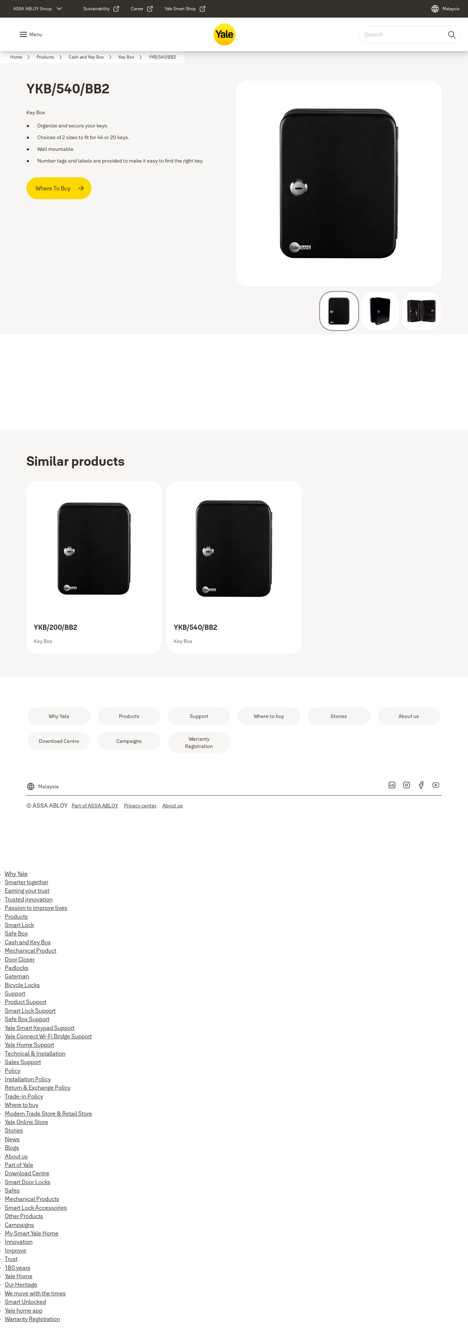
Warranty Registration (32, 1319)
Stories (14, 1130)
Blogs (12, 1147)
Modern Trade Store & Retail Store (48, 1113)
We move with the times (35, 1293)
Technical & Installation (35, 1053)
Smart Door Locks (27, 1182)
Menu (35, 34)
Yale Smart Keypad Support (40, 1027)
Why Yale (16, 873)
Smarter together (26, 882)
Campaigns (19, 1224)
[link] (101, 8)
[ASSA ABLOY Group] (38, 8)
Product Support (25, 1001)
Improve (15, 1250)
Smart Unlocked (25, 1301)
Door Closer (20, 959)
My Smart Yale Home (31, 1233)
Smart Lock (19, 925)
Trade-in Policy (24, 1096)
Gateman (17, 976)
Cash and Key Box (28, 942)
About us (16, 1156)
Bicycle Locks (22, 985)
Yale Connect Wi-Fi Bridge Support (48, 1036)
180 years (17, 1267)
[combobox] (409, 34)
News (12, 1139)
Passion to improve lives (36, 907)
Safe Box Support (27, 1019)
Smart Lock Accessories (36, 1207)
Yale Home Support (29, 1044)
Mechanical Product (30, 950)
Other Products (24, 1216)
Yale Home (19, 1276)
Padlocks (17, 967)
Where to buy (21, 1104)
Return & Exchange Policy (38, 1087)
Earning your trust (27, 890)
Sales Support (23, 1061)
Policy (12, 1070)
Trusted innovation (29, 899)
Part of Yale (19, 1164)
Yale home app (23, 1310)
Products (16, 916)
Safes (12, 1190)
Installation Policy (28, 1079)
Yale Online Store (26, 1122)
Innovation (19, 1241)
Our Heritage (21, 1284)
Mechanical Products (32, 1198)
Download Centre (27, 1173)
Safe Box (16, 933)
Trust (11, 1258)
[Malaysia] (445, 8)
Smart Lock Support (30, 1010)
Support (15, 993)
